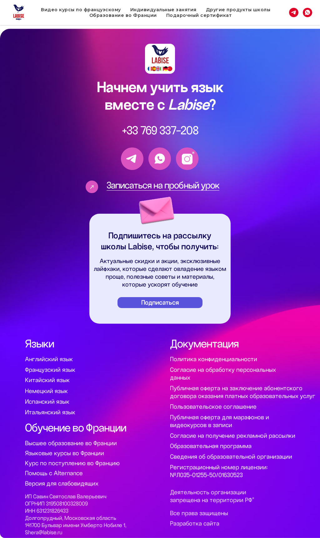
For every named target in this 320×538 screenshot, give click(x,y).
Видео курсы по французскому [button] (81, 9)
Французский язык (50, 369)
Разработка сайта (194, 523)
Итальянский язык (50, 412)
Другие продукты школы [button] (238, 9)
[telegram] (293, 12)
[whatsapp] (307, 12)
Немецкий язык (46, 391)
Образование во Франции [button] (123, 15)
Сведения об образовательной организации (231, 456)
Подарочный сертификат (199, 15)
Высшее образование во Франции (71, 443)
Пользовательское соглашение (213, 406)
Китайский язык (47, 380)
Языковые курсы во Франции (64, 453)
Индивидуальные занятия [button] (163, 9)
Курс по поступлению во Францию (72, 463)
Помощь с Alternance (54, 473)
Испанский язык (47, 401)
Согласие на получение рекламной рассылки (232, 435)
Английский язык (49, 359)
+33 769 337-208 (160, 130)
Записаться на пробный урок (163, 185)
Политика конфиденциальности (213, 359)
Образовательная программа (211, 446)
